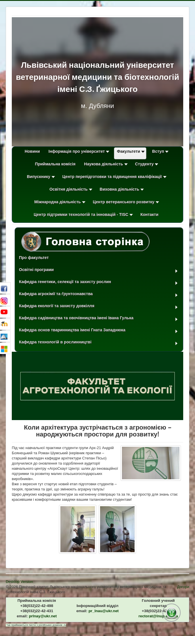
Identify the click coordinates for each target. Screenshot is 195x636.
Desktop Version (19, 581)
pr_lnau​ (104, 611)
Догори (183, 587)
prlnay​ (43, 616)
